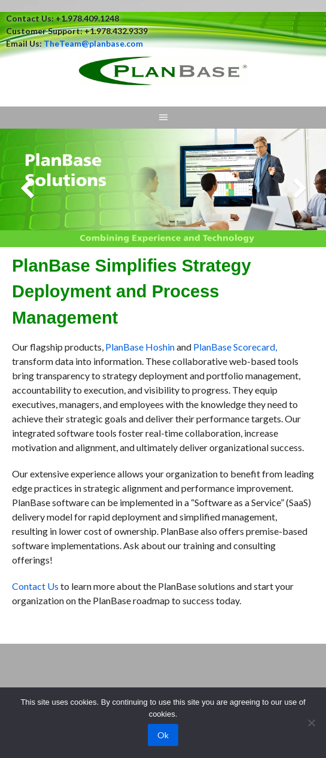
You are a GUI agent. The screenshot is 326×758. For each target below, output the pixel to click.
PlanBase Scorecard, (235, 346)
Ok (163, 735)
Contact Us (35, 586)
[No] (311, 723)
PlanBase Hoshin (140, 346)
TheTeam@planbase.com (93, 43)
